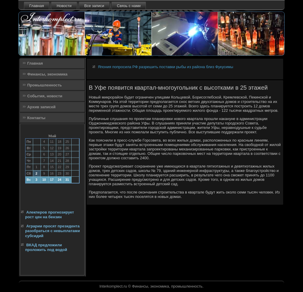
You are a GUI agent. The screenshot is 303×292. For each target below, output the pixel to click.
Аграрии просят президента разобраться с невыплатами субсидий (52, 231)
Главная (36, 6)
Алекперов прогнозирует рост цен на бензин (49, 214)
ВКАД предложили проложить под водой (46, 247)
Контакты (36, 118)
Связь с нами (129, 6)
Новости (64, 6)
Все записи (94, 6)
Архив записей (41, 107)
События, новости (44, 96)
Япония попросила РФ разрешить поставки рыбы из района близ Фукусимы (165, 67)
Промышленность (44, 85)
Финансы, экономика (47, 74)
